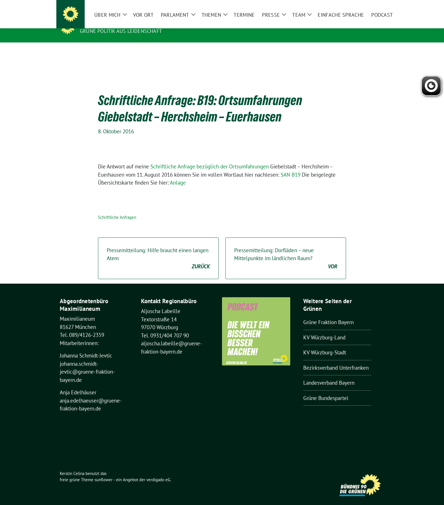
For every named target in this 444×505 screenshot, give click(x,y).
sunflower (103, 471)
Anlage (178, 173)
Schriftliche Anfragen (117, 208)
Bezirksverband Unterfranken (336, 359)
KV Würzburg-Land (324, 328)
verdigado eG (158, 471)
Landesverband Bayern (329, 374)
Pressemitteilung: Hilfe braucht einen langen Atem (158, 250)
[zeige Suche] (374, 5)
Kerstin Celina (102, 23)
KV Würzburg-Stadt (324, 343)
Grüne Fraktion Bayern (328, 313)
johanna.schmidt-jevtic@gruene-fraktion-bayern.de (87, 363)
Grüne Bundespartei (325, 389)
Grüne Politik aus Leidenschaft (121, 31)
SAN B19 (290, 165)
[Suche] (366, 5)
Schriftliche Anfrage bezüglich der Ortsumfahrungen (209, 157)
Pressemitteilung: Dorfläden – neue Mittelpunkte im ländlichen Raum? (285, 250)
